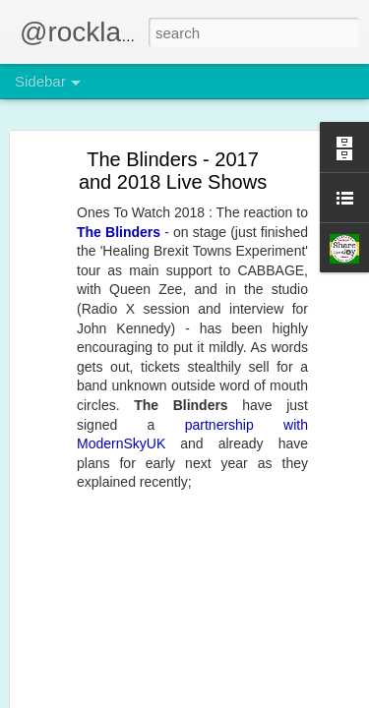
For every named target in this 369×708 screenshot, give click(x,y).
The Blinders (118, 232)
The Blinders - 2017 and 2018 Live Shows (173, 170)
